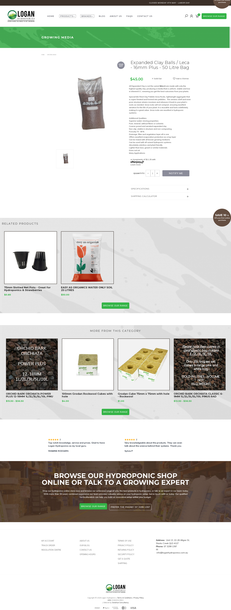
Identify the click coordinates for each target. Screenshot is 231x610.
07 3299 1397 (170, 545)
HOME (50, 16)
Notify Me (176, 173)
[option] (91, 104)
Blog (102, 16)
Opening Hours (88, 553)
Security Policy (126, 553)
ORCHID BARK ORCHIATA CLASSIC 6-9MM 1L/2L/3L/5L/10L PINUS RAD (198, 399)
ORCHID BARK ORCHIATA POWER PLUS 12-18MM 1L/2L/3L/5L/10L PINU (29, 399)
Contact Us (144, 16)
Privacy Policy (125, 544)
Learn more (135, 165)
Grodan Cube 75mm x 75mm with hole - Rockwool (143, 399)
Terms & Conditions (124, 596)
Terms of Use (124, 539)
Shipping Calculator (144, 196)
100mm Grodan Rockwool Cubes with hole (87, 399)
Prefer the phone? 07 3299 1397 (131, 506)
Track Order (48, 544)
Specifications (140, 188)
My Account (47, 539)
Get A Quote (124, 557)
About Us (116, 16)
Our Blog (85, 544)
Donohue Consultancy (120, 601)
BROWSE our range (115, 305)
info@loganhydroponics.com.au (172, 551)
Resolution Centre (51, 548)
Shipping (122, 562)
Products (67, 16)
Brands (87, 16)
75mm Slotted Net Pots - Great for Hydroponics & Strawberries (27, 293)
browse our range (214, 16)
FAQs (129, 16)
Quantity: (139, 173)
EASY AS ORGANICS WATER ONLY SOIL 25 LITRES (87, 293)
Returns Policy (126, 548)
